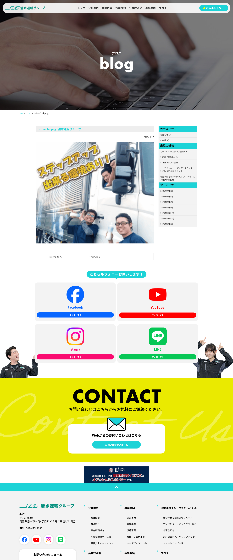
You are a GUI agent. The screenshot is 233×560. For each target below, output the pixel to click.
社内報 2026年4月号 (169, 157)
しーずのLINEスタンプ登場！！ (174, 151)
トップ (81, 8)
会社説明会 (135, 8)
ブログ (163, 8)
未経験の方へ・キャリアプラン (177, 484)
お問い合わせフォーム (116, 401)
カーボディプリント (134, 489)
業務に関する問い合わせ (47, 520)
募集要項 (150, 8)
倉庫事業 (128, 473)
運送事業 (128, 468)
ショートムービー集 (170, 489)
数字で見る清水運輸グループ (176, 468)
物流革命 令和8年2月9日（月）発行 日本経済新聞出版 (177, 178)
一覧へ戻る (94, 256)
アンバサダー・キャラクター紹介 (178, 473)
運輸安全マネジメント (99, 489)
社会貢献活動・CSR (98, 484)
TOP (21, 113)
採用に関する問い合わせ (47, 530)
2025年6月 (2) (166, 223)
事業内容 (107, 8)
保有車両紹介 (94, 479)
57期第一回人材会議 (169, 162)
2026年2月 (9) (166, 202)
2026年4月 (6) (166, 190)
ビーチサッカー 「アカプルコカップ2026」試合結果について (176, 169)
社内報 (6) (164, 140)
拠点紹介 (92, 473)
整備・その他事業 (133, 484)
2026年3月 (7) (166, 196)
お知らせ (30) (166, 134)
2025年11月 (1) (167, 218)
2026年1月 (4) (166, 207)
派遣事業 (128, 479)
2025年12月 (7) (167, 213)
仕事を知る (165, 479)
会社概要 (92, 468)
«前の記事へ (55, 256)
